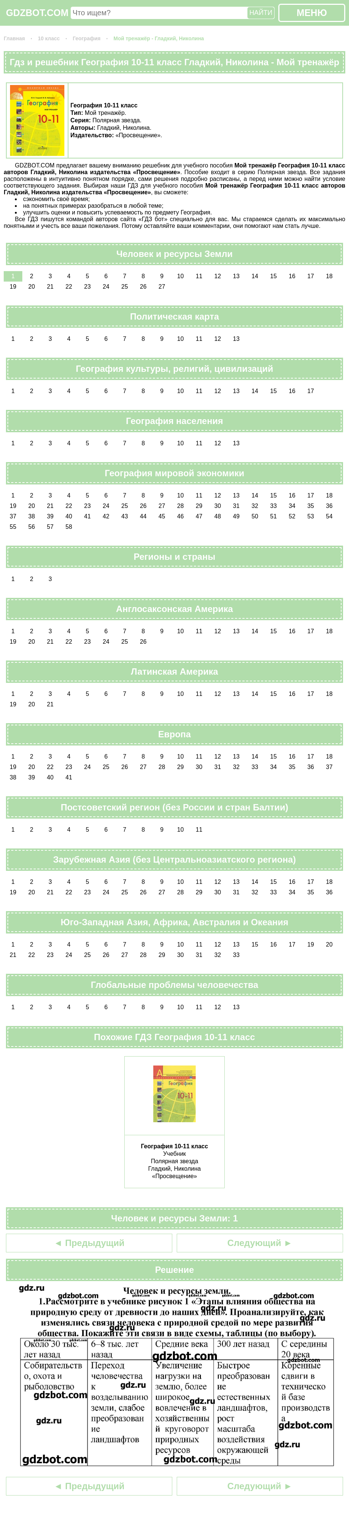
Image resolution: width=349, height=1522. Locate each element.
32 (255, 506)
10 (180, 276)
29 (199, 506)
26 (143, 286)
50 (255, 516)
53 (310, 516)
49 (236, 516)
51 (273, 516)
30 (217, 506)
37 (13, 516)
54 (329, 516)
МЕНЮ (312, 12)
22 (68, 286)
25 (124, 286)
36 (329, 506)
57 (50, 527)
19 (13, 286)
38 (31, 516)
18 (329, 276)
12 (217, 276)
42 (106, 516)
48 (217, 516)
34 (292, 506)
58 (68, 527)
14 (255, 276)
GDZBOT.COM (37, 12)
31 (236, 506)
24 (106, 286)
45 (162, 516)
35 (310, 506)
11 (199, 276)
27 (162, 286)
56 (31, 527)
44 (143, 516)
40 (68, 516)
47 (199, 516)
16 (292, 276)
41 (87, 516)
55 (13, 527)
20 (31, 286)
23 (87, 286)
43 (124, 516)
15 (273, 276)
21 (50, 286)
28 (180, 506)
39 (50, 516)
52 (292, 516)
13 (236, 276)
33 (273, 506)
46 (180, 516)
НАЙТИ (260, 12)
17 (310, 276)
